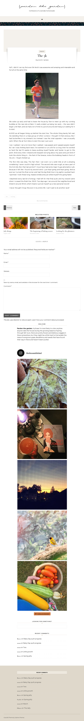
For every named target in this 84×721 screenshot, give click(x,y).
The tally (27, 708)
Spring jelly (28, 656)
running (13, 196)
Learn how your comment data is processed (48, 320)
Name (6, 253)
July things (7, 231)
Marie (46, 60)
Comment (8, 286)
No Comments (42, 201)
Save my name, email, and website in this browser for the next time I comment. (31, 282)
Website (6, 271)
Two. (25, 647)
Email (6, 262)
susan (19, 643)
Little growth (28, 652)
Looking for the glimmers (65, 231)
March (25, 704)
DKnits (19, 708)
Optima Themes (19, 717)
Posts (42, 51)
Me (7, 196)
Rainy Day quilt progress (32, 639)
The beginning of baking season (41, 231)
